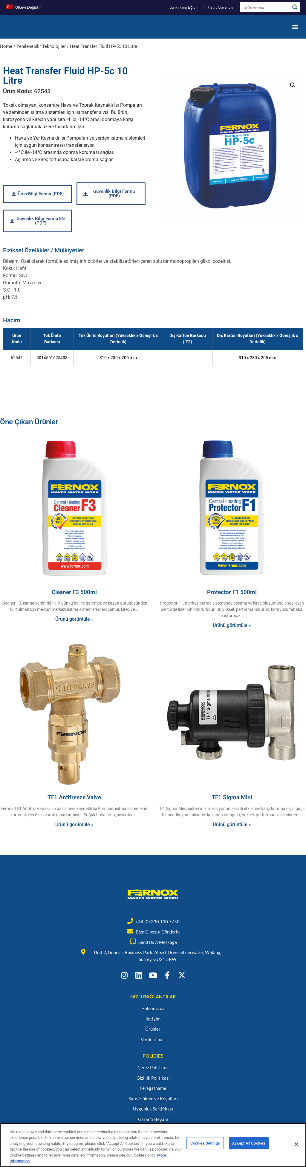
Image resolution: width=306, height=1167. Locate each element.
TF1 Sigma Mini (232, 797)
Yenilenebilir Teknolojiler (41, 46)
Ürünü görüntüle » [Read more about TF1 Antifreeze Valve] (74, 824)
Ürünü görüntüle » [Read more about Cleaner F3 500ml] (74, 619)
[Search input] (265, 7)
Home (6, 46)
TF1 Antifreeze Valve (74, 797)
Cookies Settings (205, 1144)
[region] (153, 1145)
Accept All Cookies (248, 1144)
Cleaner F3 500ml (74, 592)
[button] (295, 26)
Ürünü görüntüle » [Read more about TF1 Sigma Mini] (232, 824)
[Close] (296, 1144)
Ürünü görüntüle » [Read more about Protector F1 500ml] (232, 625)
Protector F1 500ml (232, 592)
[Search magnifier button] (295, 7)
